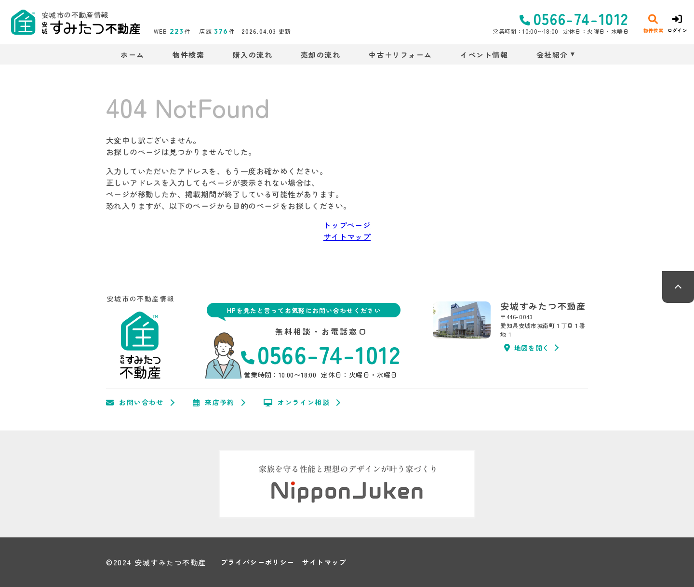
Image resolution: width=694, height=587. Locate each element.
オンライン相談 (297, 402)
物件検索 (188, 55)
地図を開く (526, 347)
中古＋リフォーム (400, 55)
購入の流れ (253, 55)
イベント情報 (484, 55)
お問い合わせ (135, 402)
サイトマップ (347, 236)
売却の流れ (321, 55)
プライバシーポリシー (258, 562)
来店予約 (214, 402)
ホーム (132, 55)
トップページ (347, 225)
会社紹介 (552, 55)
